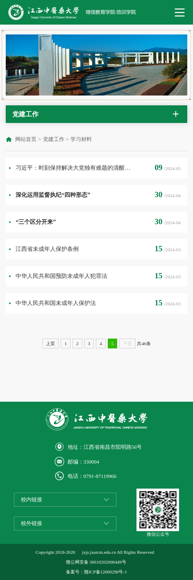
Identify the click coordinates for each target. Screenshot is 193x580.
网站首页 (25, 139)
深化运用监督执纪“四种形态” (53, 194)
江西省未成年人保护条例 (47, 249)
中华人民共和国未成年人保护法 (56, 303)
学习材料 (81, 139)
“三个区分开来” (36, 221)
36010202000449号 (107, 562)
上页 (50, 343)
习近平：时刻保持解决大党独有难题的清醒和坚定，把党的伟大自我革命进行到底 (74, 167)
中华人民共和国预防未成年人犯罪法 (61, 276)
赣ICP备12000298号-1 (105, 571)
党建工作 (53, 139)
